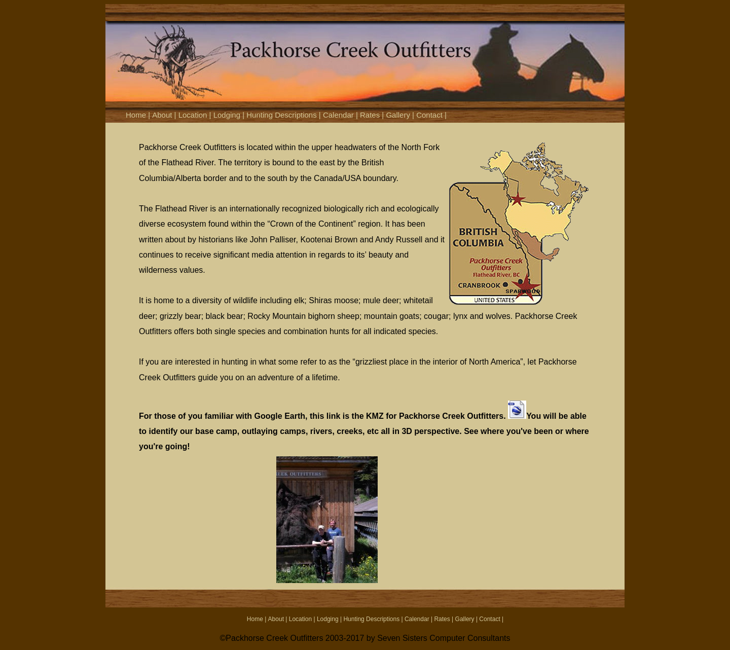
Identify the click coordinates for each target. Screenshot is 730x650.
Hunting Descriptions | (284, 115)
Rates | (373, 115)
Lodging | (230, 115)
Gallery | (401, 115)
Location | (195, 115)
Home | (139, 115)
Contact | (431, 115)
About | (165, 115)
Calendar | (341, 115)
